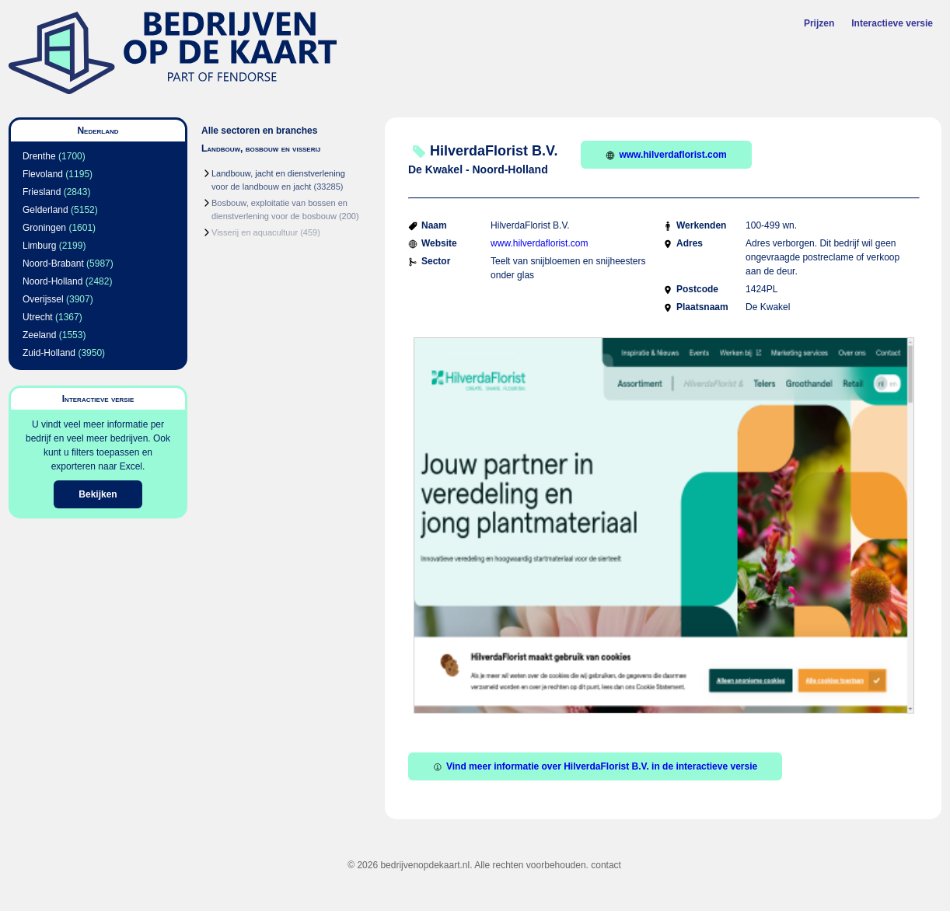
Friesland (42, 192)
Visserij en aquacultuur (254, 232)
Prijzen (819, 23)
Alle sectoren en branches (259, 130)
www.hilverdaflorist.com (666, 154)
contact (606, 865)
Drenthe (39, 156)
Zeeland (39, 335)
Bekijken (98, 494)
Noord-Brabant (53, 263)
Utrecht (38, 317)
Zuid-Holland (49, 352)
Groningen (44, 227)
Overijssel (43, 299)
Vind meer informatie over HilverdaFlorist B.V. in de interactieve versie (595, 766)
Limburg (39, 245)
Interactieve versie (892, 23)
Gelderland (45, 209)
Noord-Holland (52, 281)
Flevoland (43, 174)
